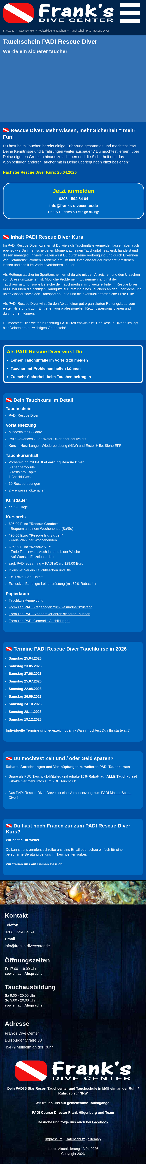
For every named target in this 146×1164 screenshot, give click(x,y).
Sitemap (94, 1139)
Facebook (100, 1122)
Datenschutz (75, 1139)
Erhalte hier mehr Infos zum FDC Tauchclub (42, 781)
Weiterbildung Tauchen (52, 30)
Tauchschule (26, 30)
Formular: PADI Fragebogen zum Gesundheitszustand (50, 607)
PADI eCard (54, 563)
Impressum (53, 1139)
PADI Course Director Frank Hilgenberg (64, 1113)
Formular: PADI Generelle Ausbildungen (39, 621)
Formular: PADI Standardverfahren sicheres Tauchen (49, 614)
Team (109, 1113)
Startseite (8, 30)
